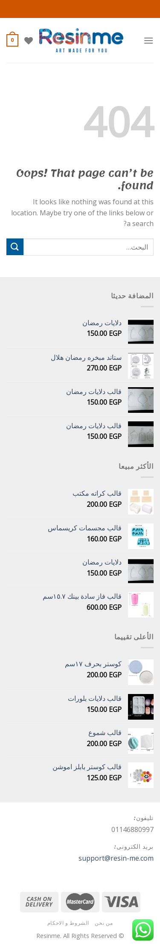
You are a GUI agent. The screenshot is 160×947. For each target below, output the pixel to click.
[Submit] (14, 246)
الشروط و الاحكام (68, 922)
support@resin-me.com (116, 858)
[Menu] (148, 40)
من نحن (104, 922)
